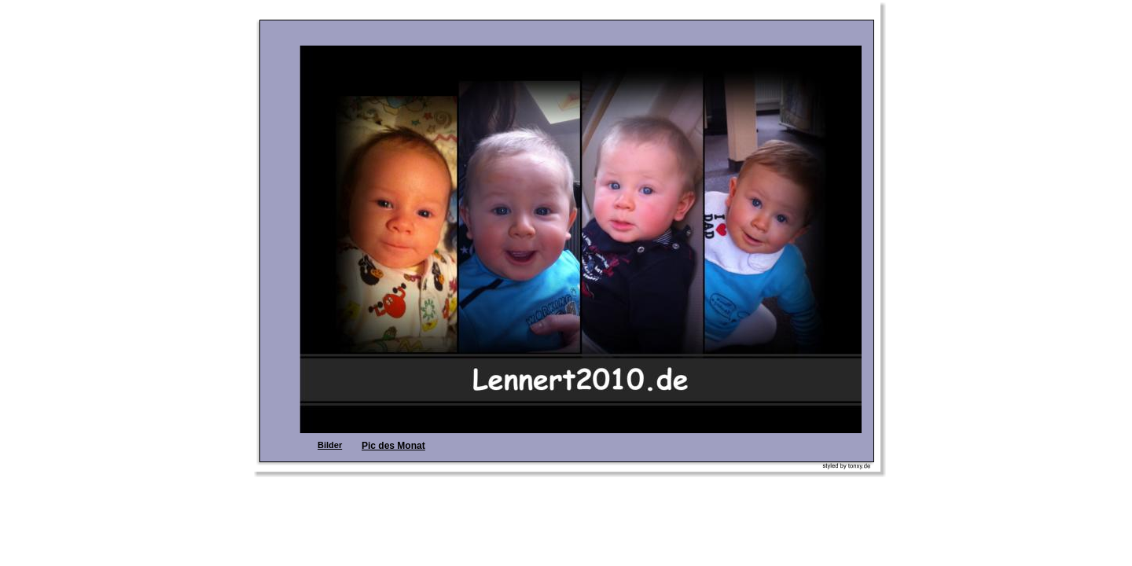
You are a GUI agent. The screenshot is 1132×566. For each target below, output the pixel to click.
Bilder (330, 445)
